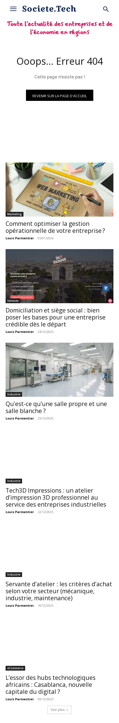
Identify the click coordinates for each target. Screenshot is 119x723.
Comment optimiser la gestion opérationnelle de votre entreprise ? (55, 227)
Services (13, 301)
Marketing (14, 214)
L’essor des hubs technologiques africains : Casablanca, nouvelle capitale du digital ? (51, 685)
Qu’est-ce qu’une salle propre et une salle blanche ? (56, 407)
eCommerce (15, 668)
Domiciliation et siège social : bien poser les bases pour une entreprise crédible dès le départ (56, 317)
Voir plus (59, 709)
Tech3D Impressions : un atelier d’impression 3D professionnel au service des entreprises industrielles (56, 497)
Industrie (13, 394)
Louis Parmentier (20, 238)
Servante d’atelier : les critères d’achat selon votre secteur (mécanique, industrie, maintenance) (59, 591)
